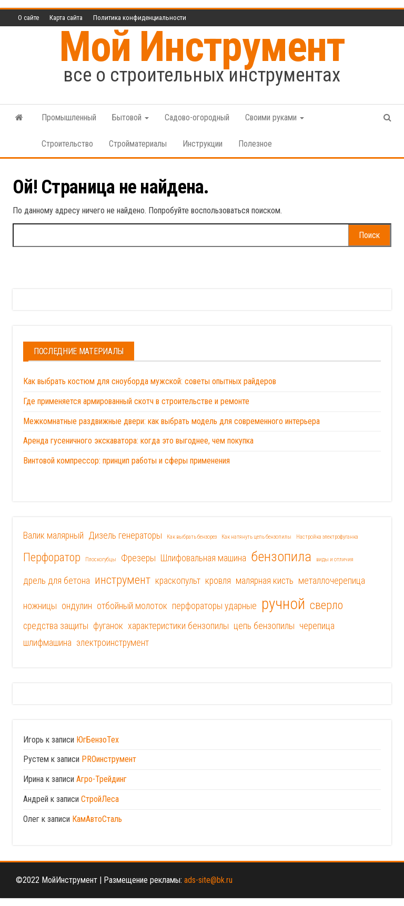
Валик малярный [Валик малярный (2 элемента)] (53, 535)
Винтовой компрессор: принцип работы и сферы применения (126, 461)
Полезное (255, 144)
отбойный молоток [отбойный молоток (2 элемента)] (132, 606)
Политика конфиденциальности (139, 18)
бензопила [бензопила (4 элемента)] (281, 556)
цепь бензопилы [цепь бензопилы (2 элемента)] (264, 626)
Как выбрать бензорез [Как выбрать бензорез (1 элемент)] (192, 536)
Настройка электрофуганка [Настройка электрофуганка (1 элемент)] (327, 536)
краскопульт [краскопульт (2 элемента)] (177, 580)
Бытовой (130, 117)
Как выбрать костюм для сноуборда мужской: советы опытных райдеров (149, 381)
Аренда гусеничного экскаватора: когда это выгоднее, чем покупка (138, 441)
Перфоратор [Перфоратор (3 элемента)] (51, 557)
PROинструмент (109, 759)
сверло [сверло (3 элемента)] (326, 605)
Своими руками (274, 117)
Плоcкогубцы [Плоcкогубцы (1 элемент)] (100, 559)
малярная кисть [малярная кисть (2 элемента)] (265, 580)
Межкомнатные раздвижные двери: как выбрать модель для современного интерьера (171, 421)
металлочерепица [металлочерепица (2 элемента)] (331, 580)
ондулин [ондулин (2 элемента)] (77, 606)
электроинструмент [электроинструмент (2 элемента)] (112, 642)
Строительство (67, 144)
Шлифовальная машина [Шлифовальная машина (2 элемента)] (203, 558)
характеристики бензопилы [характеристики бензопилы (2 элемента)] (178, 626)
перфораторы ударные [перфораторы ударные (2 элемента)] (214, 606)
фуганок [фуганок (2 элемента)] (108, 626)
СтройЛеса (100, 799)
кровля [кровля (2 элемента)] (218, 580)
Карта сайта (66, 18)
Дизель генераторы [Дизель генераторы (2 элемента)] (125, 535)
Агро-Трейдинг (101, 779)
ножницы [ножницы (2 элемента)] (40, 606)
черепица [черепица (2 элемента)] (317, 626)
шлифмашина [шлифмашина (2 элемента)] (47, 642)
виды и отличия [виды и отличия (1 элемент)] (335, 559)
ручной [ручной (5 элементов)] (283, 604)
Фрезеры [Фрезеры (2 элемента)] (138, 558)
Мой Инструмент (202, 46)
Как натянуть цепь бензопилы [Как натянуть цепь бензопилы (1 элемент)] (256, 536)
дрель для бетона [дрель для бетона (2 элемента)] (56, 580)
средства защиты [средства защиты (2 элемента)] (55, 626)
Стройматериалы (138, 144)
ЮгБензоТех (97, 740)
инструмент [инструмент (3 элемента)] (122, 579)
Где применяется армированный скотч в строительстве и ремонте (136, 401)
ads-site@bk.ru (208, 880)
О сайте (28, 18)
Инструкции (203, 144)
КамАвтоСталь (97, 819)
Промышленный (69, 117)
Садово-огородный (197, 117)
